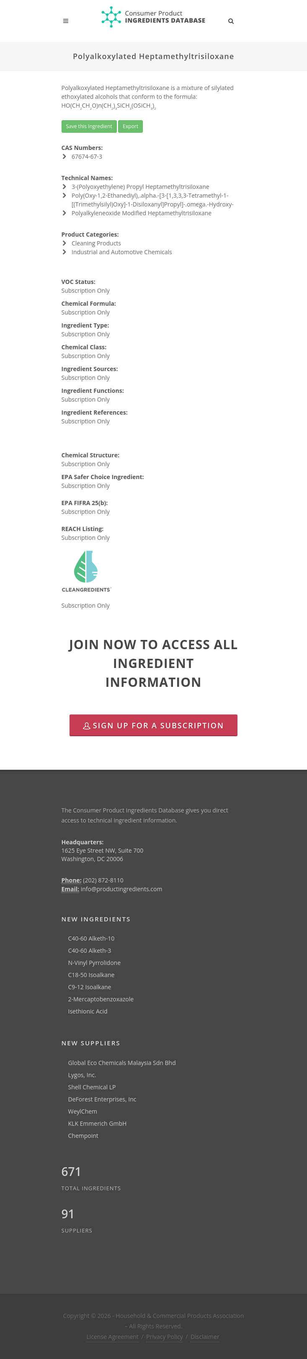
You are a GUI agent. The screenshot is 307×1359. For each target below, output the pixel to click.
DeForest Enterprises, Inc (102, 1099)
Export (130, 126)
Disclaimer (205, 1337)
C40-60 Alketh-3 (89, 950)
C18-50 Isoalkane (91, 975)
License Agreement (112, 1337)
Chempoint (83, 1136)
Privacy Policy (164, 1337)
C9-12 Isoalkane (89, 987)
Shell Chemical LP (92, 1087)
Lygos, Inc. (82, 1075)
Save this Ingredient (89, 126)
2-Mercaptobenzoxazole (101, 999)
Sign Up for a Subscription (153, 725)
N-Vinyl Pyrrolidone (94, 963)
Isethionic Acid (88, 1011)
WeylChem (83, 1111)
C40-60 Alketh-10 (91, 938)
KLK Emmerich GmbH (97, 1123)
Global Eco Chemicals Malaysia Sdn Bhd (122, 1063)
